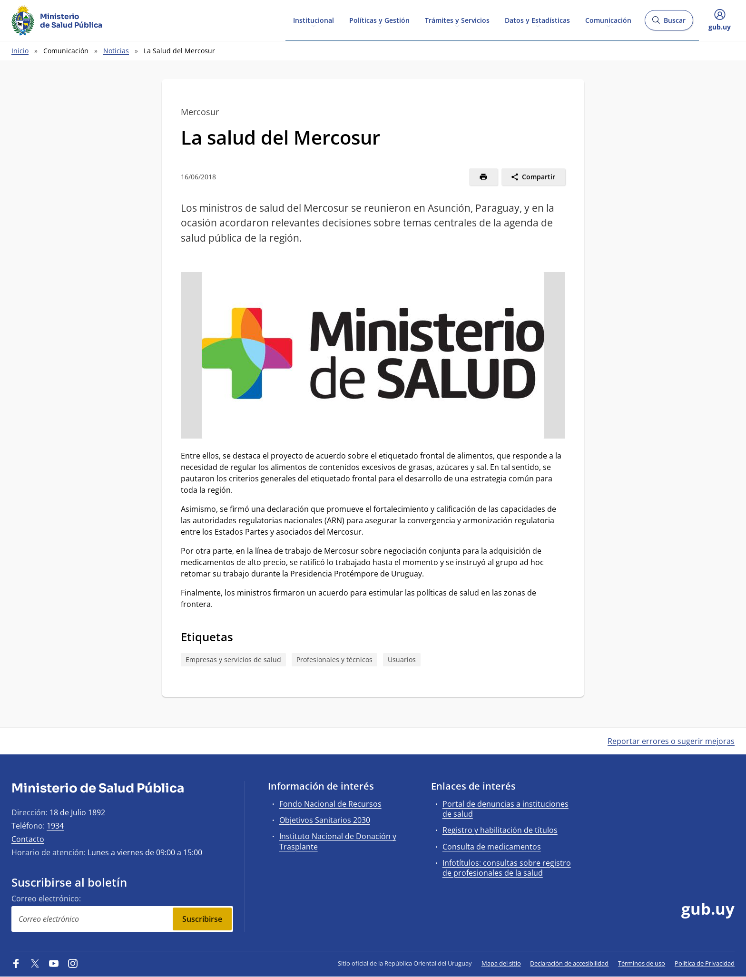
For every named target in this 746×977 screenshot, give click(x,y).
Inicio (20, 50)
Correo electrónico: (46, 898)
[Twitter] (35, 963)
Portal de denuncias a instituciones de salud (505, 809)
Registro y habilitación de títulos (500, 830)
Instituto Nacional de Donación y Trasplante (337, 841)
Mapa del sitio (501, 963)
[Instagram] (73, 963)
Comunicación (608, 19)
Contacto (27, 839)
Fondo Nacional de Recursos (330, 804)
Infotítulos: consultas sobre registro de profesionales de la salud (506, 868)
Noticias (116, 50)
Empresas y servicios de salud (233, 659)
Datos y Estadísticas (537, 19)
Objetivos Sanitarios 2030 (324, 820)
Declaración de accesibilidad (569, 963)
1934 (55, 826)
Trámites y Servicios (457, 19)
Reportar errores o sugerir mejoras (671, 741)
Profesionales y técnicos (334, 659)
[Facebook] (16, 963)
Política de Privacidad (705, 963)
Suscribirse (202, 919)
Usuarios (402, 659)
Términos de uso (641, 963)
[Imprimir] (483, 177)
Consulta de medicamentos (491, 846)
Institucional (313, 19)
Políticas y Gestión (379, 19)
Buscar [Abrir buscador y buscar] (669, 23)
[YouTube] (54, 963)
